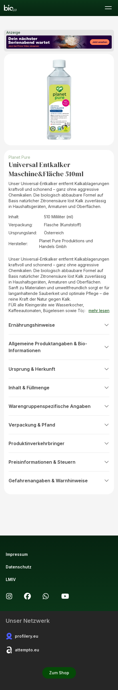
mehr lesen (99, 310)
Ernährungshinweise (59, 325)
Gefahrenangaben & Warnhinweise (59, 480)
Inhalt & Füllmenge (59, 387)
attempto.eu (22, 650)
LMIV (11, 579)
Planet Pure (19, 157)
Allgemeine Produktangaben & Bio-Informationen (59, 347)
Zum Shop (59, 672)
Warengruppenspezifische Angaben (59, 406)
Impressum (17, 554)
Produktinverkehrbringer (59, 443)
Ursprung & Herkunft (59, 369)
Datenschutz (18, 566)
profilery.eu (22, 636)
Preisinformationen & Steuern (59, 462)
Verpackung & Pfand (59, 425)
